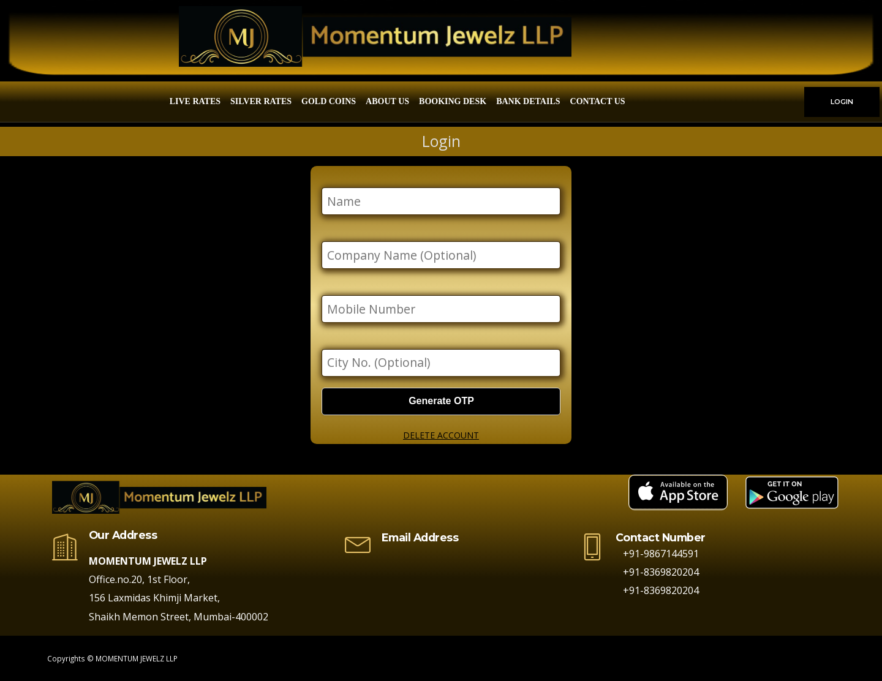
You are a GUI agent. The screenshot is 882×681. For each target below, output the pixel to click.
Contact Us (597, 101)
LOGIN (842, 101)
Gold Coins (328, 101)
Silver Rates (261, 101)
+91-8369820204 (657, 572)
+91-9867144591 (657, 553)
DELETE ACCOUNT (441, 435)
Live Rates (195, 101)
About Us (387, 101)
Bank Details (528, 101)
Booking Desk (452, 101)
